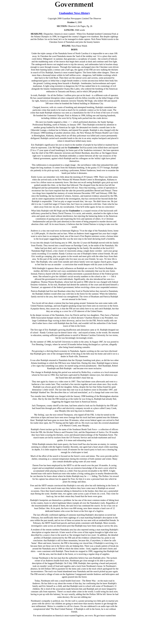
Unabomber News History (74, 13)
